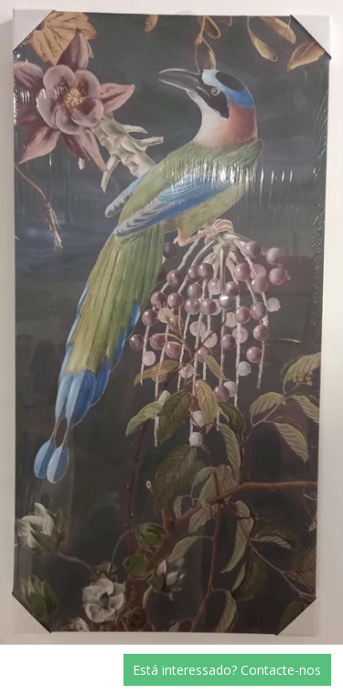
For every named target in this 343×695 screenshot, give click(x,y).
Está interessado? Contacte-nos (227, 670)
